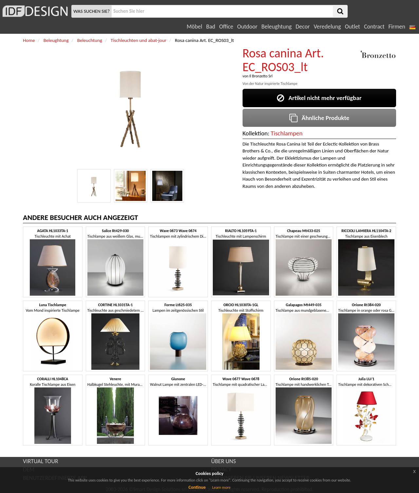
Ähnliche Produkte (319, 118)
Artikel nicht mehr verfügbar (319, 98)
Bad (210, 26)
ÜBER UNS (223, 461)
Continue (197, 487)
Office (226, 26)
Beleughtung (276, 26)
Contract (374, 26)
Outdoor (247, 26)
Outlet (352, 26)
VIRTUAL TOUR (40, 461)
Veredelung (327, 26)
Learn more (221, 487)
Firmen (396, 26)
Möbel (194, 26)
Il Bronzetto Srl (260, 76)
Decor (303, 26)
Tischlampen (286, 133)
